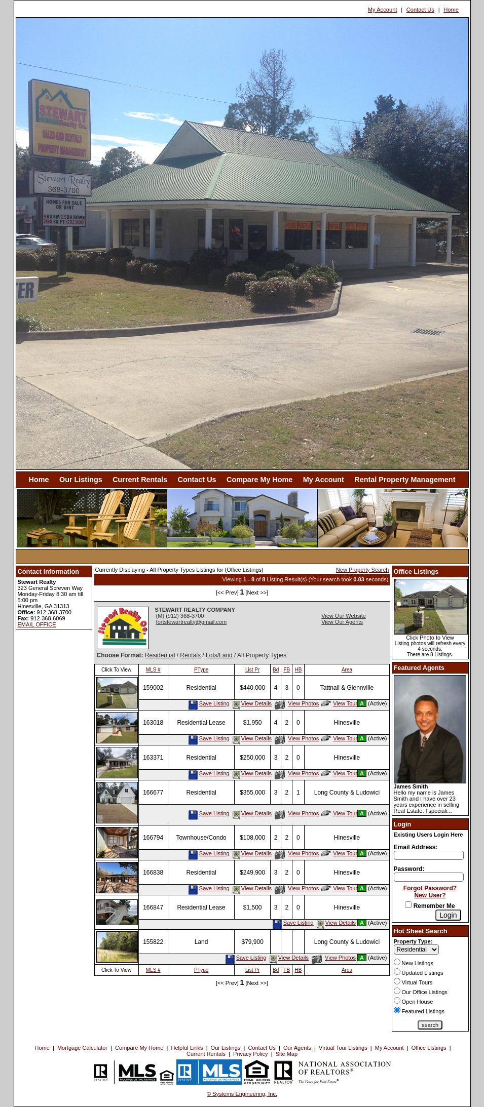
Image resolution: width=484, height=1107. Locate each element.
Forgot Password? (430, 888)
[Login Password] (429, 877)
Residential (160, 655)
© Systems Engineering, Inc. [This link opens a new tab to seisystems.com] (242, 1094)
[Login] (448, 915)
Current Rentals (140, 480)
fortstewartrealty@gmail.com (191, 622)
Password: (409, 869)
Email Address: (416, 847)
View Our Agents (342, 622)
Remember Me (430, 906)
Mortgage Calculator (82, 1048)
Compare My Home (259, 480)
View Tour (339, 703)
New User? (430, 895)
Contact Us (420, 10)
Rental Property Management (404, 480)
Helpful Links (187, 1048)
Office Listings (429, 1048)
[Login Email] (429, 855)
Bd (276, 670)
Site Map (286, 1054)
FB (286, 670)
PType (201, 670)
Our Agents (297, 1048)
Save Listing (209, 703)
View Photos (297, 703)
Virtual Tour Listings (343, 1048)
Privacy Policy (250, 1054)
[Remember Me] (408, 904)
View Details (251, 703)
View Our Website (343, 616)
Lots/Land (219, 655)
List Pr (252, 670)
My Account (382, 10)
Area (347, 670)
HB (298, 670)
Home (451, 10)
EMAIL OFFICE (37, 624)
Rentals (190, 655)
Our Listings (80, 480)
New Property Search (362, 570)
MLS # (153, 670)
